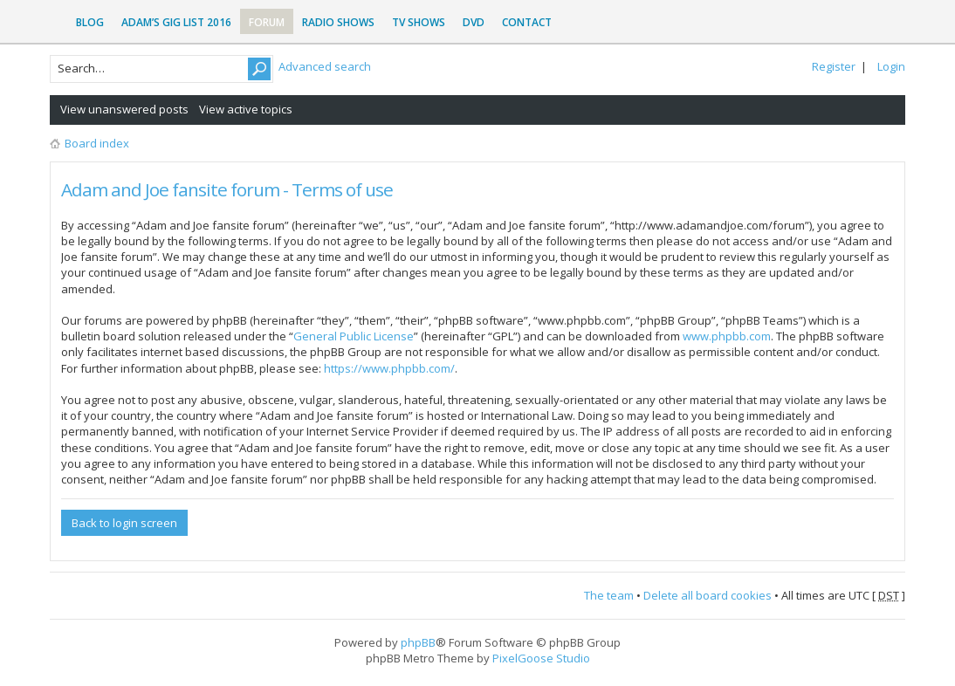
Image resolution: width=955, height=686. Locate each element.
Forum (267, 22)
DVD (473, 22)
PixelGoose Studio (541, 658)
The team (609, 595)
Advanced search (324, 66)
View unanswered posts (124, 109)
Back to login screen (124, 523)
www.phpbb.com (727, 336)
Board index (97, 143)
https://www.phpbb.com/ (389, 368)
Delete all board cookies (707, 595)
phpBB (418, 642)
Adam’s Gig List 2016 (176, 22)
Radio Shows (338, 22)
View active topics (245, 109)
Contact (527, 22)
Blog (90, 22)
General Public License (353, 336)
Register (833, 66)
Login (891, 66)
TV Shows (418, 22)
